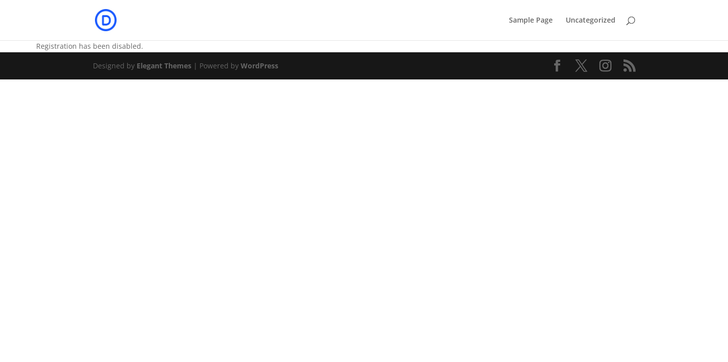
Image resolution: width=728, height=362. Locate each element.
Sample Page (531, 21)
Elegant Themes (164, 65)
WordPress (259, 65)
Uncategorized (590, 21)
